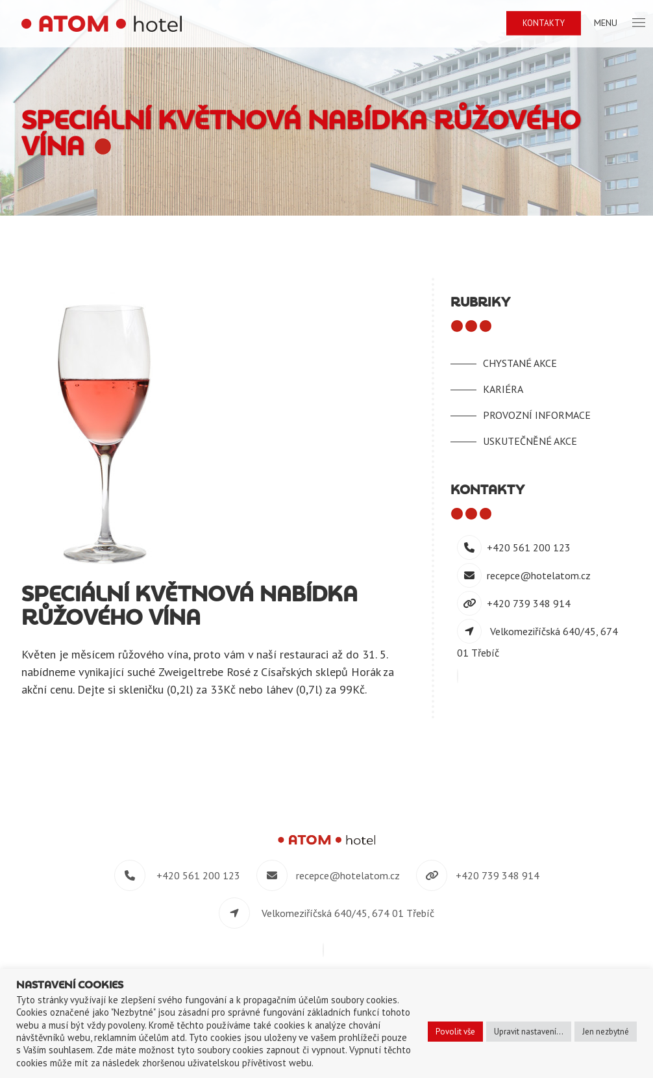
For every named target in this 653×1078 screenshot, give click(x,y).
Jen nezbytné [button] (605, 1031)
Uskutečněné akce (530, 440)
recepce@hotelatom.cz (539, 575)
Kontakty (544, 23)
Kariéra (503, 388)
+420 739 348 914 (529, 603)
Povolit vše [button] (455, 1031)
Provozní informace (537, 414)
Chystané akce (520, 363)
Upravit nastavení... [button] (528, 1031)
